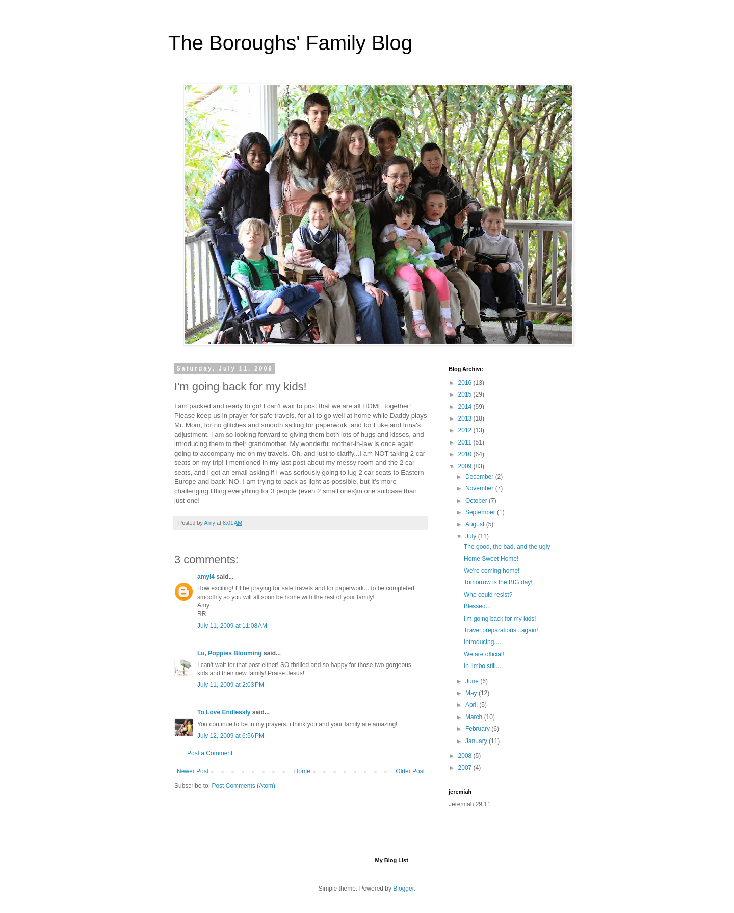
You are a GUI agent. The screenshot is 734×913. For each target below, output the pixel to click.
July (471, 536)
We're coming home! (491, 570)
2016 (466, 382)
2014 (466, 406)
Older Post (410, 771)
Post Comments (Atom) (243, 785)
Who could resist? (488, 594)
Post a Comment (209, 753)
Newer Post (192, 771)
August (475, 524)
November (480, 488)
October (477, 500)
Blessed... (477, 606)
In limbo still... (482, 666)
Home (302, 771)
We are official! (484, 654)
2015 (466, 394)
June (472, 681)
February (478, 728)
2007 (466, 767)
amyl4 (206, 576)
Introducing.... (482, 642)
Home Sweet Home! (491, 558)
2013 (466, 418)
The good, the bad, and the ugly (507, 546)
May (472, 693)
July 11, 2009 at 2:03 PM (230, 684)
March (474, 717)
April (472, 704)
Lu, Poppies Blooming (229, 653)
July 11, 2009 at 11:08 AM (232, 625)
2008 (466, 755)
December (480, 476)
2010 (466, 454)
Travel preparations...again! (501, 630)
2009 (466, 466)
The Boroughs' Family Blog (290, 43)
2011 (466, 442)
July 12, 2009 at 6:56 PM (230, 735)
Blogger (403, 888)
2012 (466, 430)
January (477, 741)
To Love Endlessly (223, 712)
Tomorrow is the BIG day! (498, 582)
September (481, 512)
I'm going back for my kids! (500, 618)
